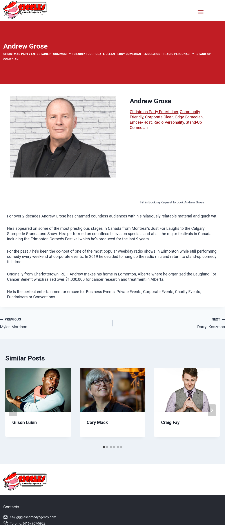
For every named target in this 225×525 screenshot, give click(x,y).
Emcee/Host (152, 53)
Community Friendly (69, 53)
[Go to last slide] (13, 409)
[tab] (104, 446)
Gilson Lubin (24, 421)
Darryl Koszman (170, 322)
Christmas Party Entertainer (27, 53)
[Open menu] (208, 12)
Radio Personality (179, 53)
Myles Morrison (54, 322)
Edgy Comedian (129, 53)
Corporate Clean (101, 53)
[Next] (212, 409)
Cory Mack (97, 421)
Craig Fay (170, 421)
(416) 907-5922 (34, 523)
